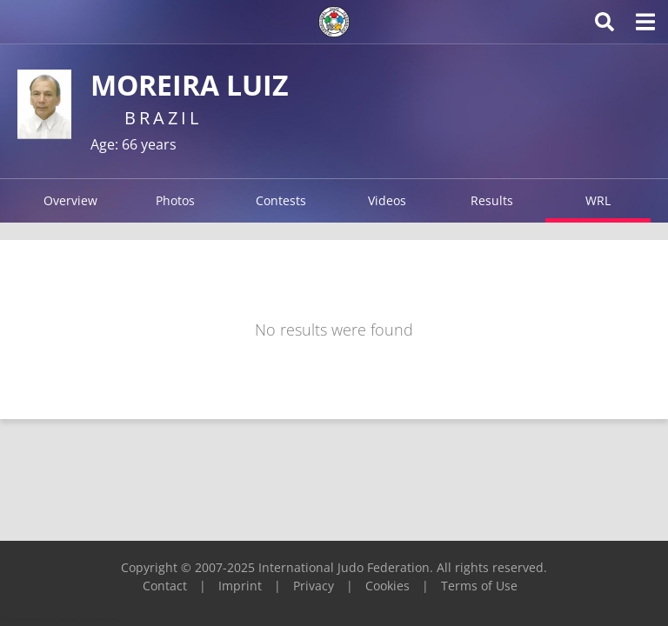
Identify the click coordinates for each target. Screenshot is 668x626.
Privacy (313, 585)
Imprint (240, 585)
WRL (598, 200)
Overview (70, 200)
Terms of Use (479, 585)
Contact (165, 585)
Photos (175, 200)
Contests (281, 200)
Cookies (387, 585)
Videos (387, 200)
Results (492, 200)
